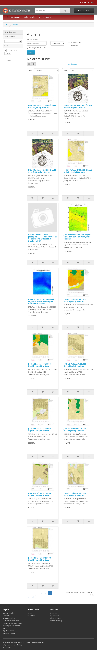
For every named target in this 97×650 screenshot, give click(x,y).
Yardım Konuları (9, 613)
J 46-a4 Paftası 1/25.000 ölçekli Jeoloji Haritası (39, 429)
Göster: (66, 70)
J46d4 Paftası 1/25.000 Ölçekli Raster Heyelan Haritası (78, 106)
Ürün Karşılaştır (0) (70, 64)
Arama (15, 25)
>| (33, 597)
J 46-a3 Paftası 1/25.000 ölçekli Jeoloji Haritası (75, 365)
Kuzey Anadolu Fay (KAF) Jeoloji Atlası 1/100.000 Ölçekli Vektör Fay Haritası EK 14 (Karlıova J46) (42, 237)
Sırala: (30, 70)
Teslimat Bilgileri (9, 618)
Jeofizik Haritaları (45, 17)
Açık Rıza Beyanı (8, 631)
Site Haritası (31, 616)
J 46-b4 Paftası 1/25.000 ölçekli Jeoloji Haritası (39, 559)
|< (29, 593)
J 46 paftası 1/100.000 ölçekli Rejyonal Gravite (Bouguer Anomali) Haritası (41, 301)
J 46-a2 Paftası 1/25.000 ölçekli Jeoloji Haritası (39, 365)
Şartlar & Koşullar (9, 633)
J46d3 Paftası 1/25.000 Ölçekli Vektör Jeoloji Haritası (42, 106)
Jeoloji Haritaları (29, 17)
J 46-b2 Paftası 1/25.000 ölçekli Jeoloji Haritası (39, 494)
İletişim (29, 613)
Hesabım (53, 613)
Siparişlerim (54, 616)
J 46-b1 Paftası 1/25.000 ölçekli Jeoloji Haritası (75, 429)
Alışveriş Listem (55, 618)
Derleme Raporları (13, 17)
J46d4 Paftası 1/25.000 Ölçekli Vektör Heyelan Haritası (42, 171)
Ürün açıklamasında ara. (37, 48)
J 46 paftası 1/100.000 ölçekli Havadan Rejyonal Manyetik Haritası (77, 236)
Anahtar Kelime (32, 39)
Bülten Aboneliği (56, 621)
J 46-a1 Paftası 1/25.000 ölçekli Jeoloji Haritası (75, 300)
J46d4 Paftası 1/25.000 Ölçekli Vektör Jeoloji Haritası (78, 171)
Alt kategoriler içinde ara (74, 43)
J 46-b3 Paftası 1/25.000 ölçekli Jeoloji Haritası (75, 494)
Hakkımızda (7, 616)
